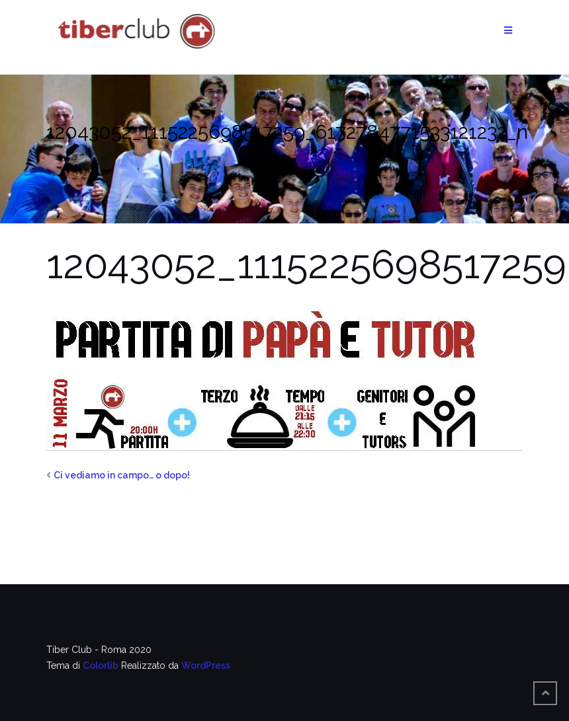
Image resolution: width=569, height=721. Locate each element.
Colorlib (100, 665)
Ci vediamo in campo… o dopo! (122, 475)
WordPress (205, 665)
